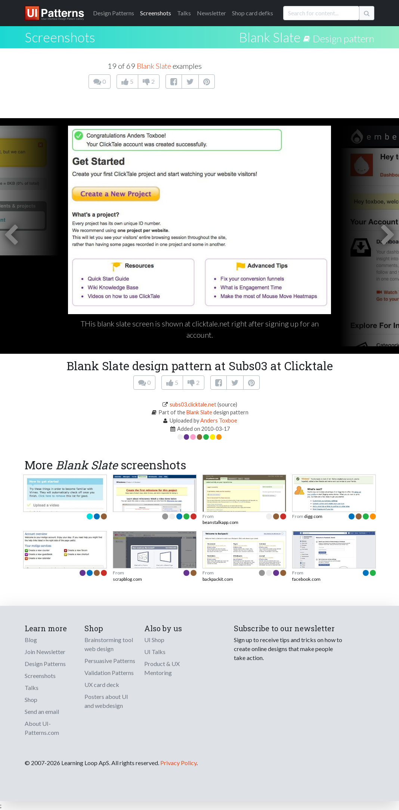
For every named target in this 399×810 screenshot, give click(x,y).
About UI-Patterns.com (42, 728)
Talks (184, 12)
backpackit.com (217, 579)
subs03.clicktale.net (193, 404)
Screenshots (155, 12)
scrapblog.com (127, 579)
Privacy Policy (178, 762)
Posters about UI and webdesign (106, 701)
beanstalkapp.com (220, 522)
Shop (31, 699)
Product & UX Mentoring (162, 668)
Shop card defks (252, 12)
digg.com (313, 516)
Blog (31, 639)
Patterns (113, 12)
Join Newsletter (45, 651)
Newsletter (211, 12)
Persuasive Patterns (109, 660)
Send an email (42, 711)
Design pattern (343, 39)
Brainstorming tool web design (108, 644)
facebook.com (306, 579)
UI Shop (154, 639)
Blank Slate (270, 37)
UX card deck (101, 684)
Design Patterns (45, 663)
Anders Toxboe (218, 420)
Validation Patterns (109, 672)
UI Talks (155, 651)
